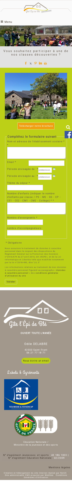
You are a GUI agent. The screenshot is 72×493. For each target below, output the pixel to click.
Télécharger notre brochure (36, 126)
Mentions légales (60, 471)
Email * (11, 164)
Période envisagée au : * (22, 178)
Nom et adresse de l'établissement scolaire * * (36, 143)
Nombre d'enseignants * (22, 222)
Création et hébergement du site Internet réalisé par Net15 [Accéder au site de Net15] (35, 477)
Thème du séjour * (18, 185)
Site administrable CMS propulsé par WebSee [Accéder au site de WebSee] (29, 479)
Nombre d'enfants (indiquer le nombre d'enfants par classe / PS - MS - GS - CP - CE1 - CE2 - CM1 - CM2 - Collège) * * (34, 199)
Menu (8, 21)
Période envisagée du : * (22, 171)
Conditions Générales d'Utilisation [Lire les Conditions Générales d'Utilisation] (45, 480)
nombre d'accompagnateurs (24, 232)
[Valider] (11, 286)
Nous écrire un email (36, 365)
